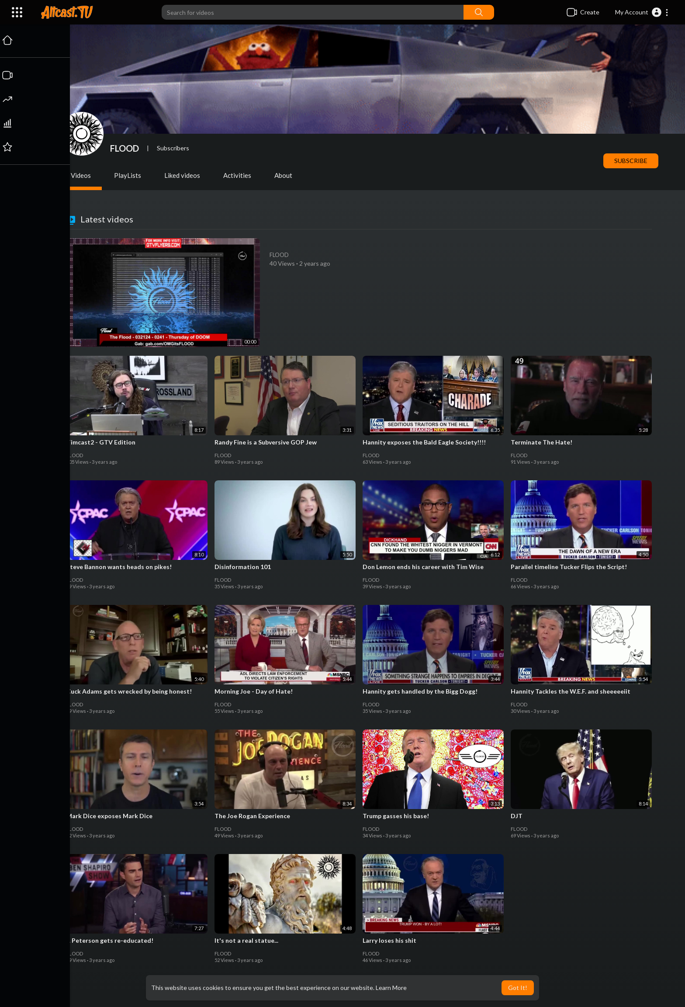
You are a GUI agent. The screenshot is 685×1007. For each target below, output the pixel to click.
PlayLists (128, 175)
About (284, 175)
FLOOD (125, 148)
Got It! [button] (517, 987)
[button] (642, 12)
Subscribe (631, 160)
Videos (82, 175)
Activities (238, 175)
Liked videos (183, 175)
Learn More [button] (391, 987)
